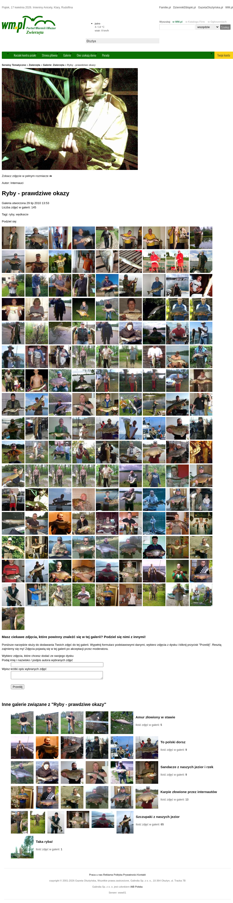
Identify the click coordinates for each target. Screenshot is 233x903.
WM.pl (229, 7)
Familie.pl (165, 7)
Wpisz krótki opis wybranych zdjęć (24, 669)
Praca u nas (95, 876)
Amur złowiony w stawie (155, 718)
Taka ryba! (44, 843)
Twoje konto (223, 55)
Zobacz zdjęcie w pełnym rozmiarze (27, 176)
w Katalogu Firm (195, 21)
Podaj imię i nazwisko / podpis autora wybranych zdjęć (37, 660)
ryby (11, 214)
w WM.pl (177, 21)
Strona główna (49, 55)
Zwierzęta (34, 65)
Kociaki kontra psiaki (25, 55)
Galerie (67, 55)
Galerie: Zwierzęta (53, 65)
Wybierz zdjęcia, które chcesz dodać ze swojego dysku (37, 656)
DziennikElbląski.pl (184, 7)
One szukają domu (86, 55)
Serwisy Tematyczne (14, 65)
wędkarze (22, 214)
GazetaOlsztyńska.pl (210, 7)
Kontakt (141, 876)
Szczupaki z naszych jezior (158, 818)
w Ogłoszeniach (217, 21)
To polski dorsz (172, 743)
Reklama (108, 876)
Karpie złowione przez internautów (188, 793)
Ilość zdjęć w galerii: (149, 726)
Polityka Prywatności (125, 876)
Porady (105, 55)
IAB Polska (136, 888)
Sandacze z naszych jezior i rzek (186, 768)
